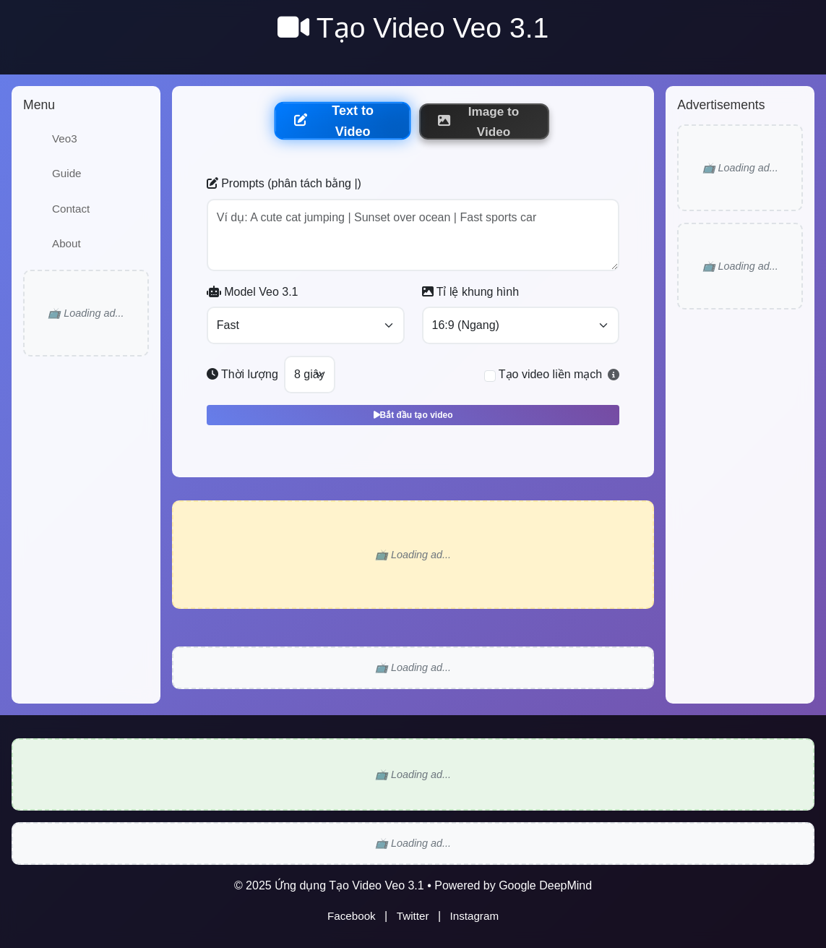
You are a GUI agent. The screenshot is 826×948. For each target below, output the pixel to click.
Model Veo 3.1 (252, 292)
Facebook (351, 916)
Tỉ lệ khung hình (471, 292)
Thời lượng (242, 374)
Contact (71, 208)
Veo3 (64, 138)
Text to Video (333, 121)
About (66, 243)
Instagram (474, 916)
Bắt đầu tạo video (413, 415)
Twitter (413, 916)
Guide (67, 173)
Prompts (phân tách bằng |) (284, 183)
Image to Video (479, 121)
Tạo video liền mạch (551, 374)
